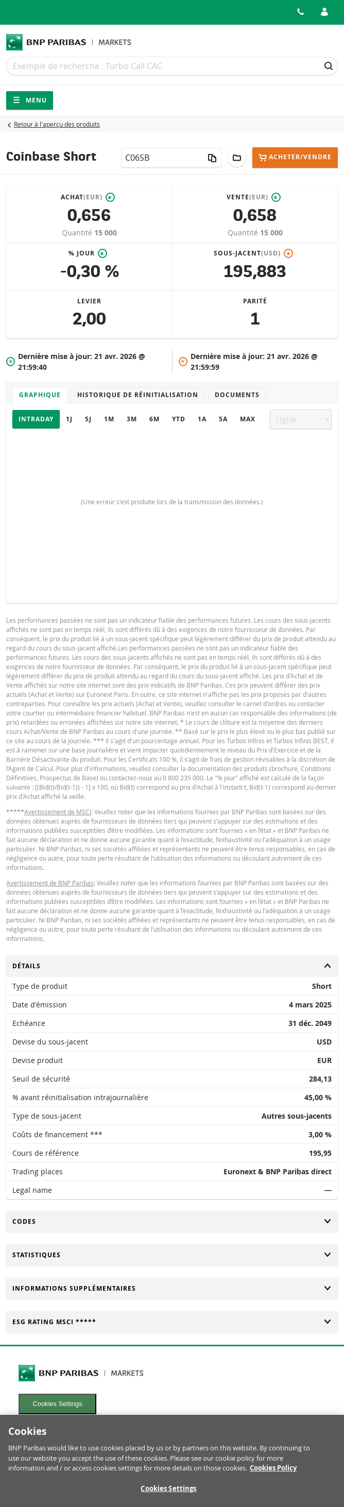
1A (202, 419)
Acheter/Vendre (295, 157)
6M (154, 419)
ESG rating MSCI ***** (172, 1321)
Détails (172, 966)
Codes (172, 1221)
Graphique (40, 394)
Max (247, 419)
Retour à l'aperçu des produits (57, 124)
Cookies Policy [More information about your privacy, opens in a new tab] (273, 1473)
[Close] (327, 1436)
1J (69, 419)
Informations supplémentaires (172, 1288)
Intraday (36, 419)
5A (223, 419)
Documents (237, 394)
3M (132, 419)
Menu (29, 100)
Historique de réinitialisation (137, 394)
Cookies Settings (57, 1404)
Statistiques (172, 1255)
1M (109, 419)
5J (88, 419)
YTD (178, 419)
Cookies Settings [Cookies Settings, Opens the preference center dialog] (168, 1493)
